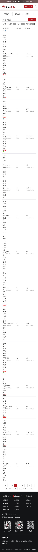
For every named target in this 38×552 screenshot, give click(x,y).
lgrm (7, 109)
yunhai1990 (9, 54)
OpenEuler (5, 543)
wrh (7, 188)
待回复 (11, 24)
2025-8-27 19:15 (30, 111)
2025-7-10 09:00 (30, 434)
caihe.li (28, 54)
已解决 (30, 24)
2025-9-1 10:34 (29, 56)
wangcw (8, 87)
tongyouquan (30, 432)
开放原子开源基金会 (26, 541)
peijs (7, 464)
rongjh (8, 385)
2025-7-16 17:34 (30, 387)
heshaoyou (29, 136)
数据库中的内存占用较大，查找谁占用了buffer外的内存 (4, 215)
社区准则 (28, 500)
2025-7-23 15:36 (30, 360)
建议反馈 (28, 503)
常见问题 (16, 509)
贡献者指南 (6, 509)
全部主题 (17, 14)
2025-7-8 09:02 (29, 466)
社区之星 (28, 506)
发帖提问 (32, 19)
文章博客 (16, 500)
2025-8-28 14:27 (30, 89)
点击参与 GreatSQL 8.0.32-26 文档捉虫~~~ (19, 1)
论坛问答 (5, 503)
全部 (4, 24)
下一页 (31, 489)
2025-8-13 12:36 (30, 253)
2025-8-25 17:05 (30, 138)
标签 (27, 14)
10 (10, 489)
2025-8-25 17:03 (30, 167)
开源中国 (11, 541)
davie (8, 165)
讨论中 (20, 24)
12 (17, 215)
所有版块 (6, 14)
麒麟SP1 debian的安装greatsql (4, 108)
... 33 (14, 489)
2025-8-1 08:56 (29, 325)
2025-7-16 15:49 (30, 408)
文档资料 (16, 503)
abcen (8, 136)
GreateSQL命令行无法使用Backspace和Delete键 (4, 432)
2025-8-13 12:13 (30, 290)
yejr (27, 165)
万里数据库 (5, 541)
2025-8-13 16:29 (30, 218)
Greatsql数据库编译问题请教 (4, 386)
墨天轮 (18, 541)
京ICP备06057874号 (29, 549)
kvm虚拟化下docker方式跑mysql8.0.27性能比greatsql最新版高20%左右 (4, 53)
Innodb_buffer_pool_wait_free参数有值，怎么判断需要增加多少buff (4, 252)
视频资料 (16, 506)
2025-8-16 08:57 (30, 190)
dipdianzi (9, 406)
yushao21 (9, 432)
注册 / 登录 (28, 6)
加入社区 (5, 506)
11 (17, 358)
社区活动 (5, 500)
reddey (28, 87)
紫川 (7, 358)
